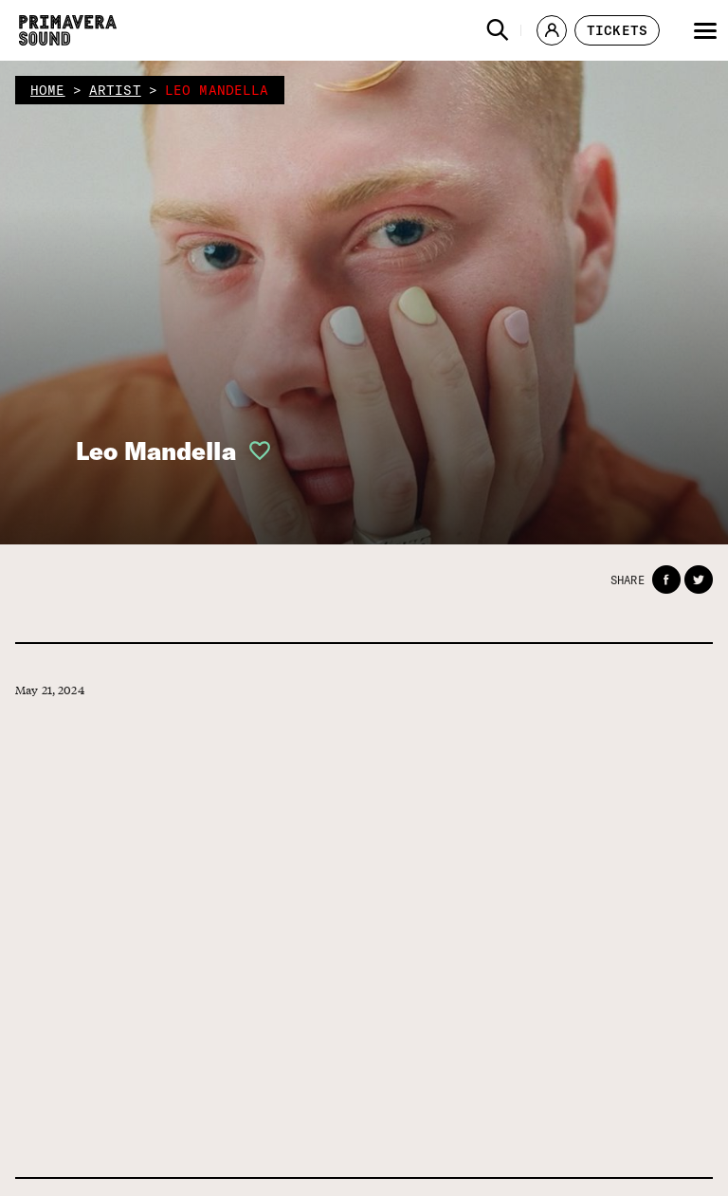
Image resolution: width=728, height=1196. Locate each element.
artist (115, 90)
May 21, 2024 (49, 690)
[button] (497, 30)
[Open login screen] (254, 450)
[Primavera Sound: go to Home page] (68, 30)
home (47, 90)
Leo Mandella (156, 451)
